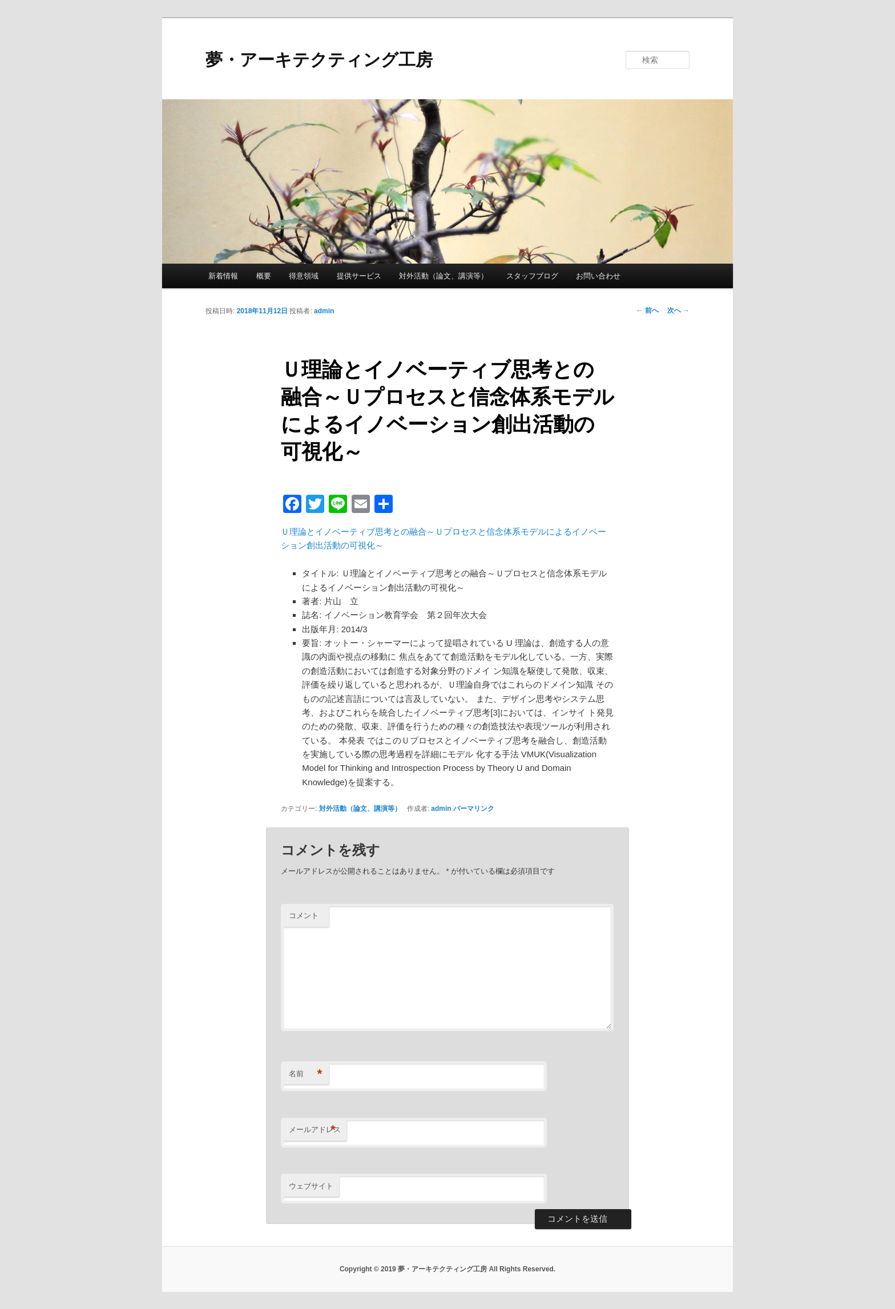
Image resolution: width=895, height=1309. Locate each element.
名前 (305, 1074)
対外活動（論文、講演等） (443, 276)
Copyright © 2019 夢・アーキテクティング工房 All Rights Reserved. (447, 1269)
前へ (647, 310)
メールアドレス (315, 1130)
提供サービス (359, 276)
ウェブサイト (311, 1186)
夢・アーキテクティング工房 (319, 59)
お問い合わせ (598, 276)
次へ (678, 310)
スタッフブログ (532, 276)
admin (324, 311)
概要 (263, 276)
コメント (304, 915)
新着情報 (223, 276)
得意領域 (304, 276)
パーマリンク (473, 809)
